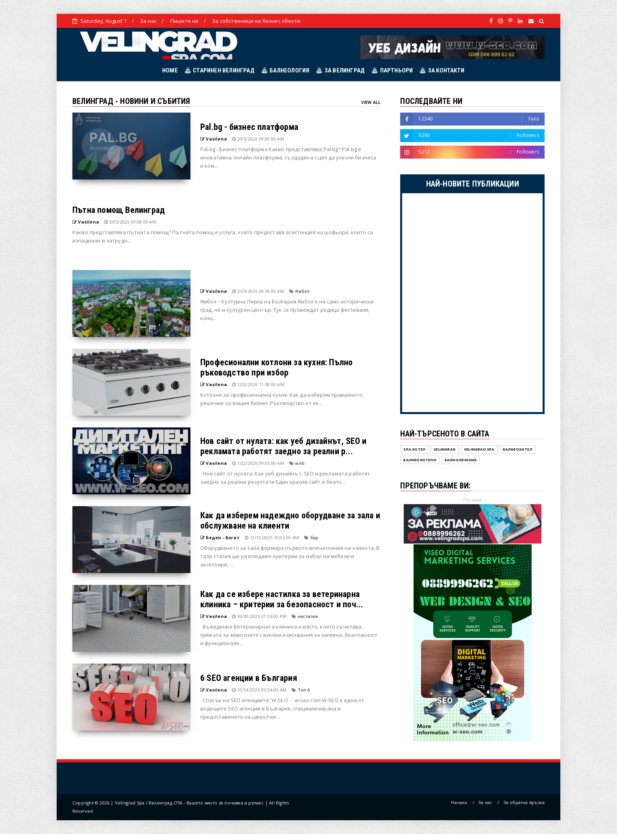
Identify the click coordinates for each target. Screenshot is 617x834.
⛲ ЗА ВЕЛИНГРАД (340, 70)
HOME (170, 70)
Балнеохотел (517, 449)
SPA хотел (414, 449)
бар (314, 537)
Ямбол (302, 291)
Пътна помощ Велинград (118, 210)
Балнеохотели (419, 459)
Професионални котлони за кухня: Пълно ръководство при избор (276, 367)
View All (371, 102)
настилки (308, 616)
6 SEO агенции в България (248, 678)
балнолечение (461, 459)
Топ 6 (304, 690)
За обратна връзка (524, 802)
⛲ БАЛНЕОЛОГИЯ (285, 70)
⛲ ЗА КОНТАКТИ (441, 70)
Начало (459, 802)
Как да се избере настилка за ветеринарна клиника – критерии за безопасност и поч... (281, 599)
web (300, 463)
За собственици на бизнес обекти (256, 20)
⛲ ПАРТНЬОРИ (392, 70)
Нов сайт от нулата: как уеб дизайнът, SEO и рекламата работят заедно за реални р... (283, 446)
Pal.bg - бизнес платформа (249, 127)
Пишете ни (184, 20)
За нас (148, 20)
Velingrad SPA (479, 449)
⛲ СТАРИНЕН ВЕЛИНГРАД (219, 70)
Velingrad (445, 449)
